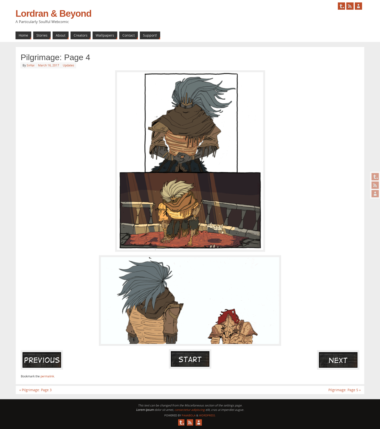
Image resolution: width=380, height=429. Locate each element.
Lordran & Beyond (53, 13)
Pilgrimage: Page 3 (35, 390)
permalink (47, 376)
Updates (68, 65)
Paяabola (189, 415)
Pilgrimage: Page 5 (344, 390)
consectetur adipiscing (189, 410)
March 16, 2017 (48, 65)
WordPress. (207, 415)
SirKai (30, 65)
